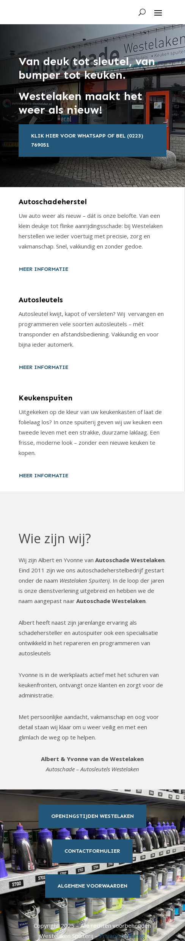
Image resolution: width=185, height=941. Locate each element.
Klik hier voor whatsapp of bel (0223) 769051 (87, 140)
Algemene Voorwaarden (92, 886)
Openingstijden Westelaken (92, 816)
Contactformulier (92, 851)
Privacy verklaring (122, 935)
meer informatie (43, 269)
